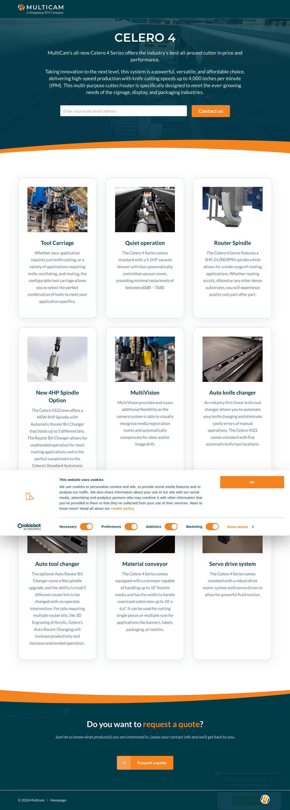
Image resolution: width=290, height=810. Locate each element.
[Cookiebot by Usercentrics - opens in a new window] (29, 801)
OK (252, 756)
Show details (237, 801)
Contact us (210, 111)
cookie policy (122, 783)
